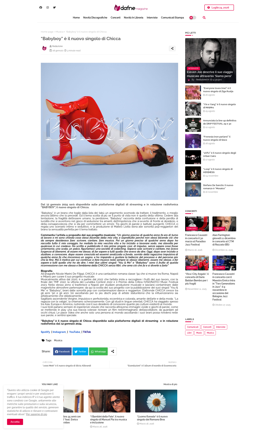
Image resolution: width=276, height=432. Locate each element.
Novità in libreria (133, 17)
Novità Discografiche (95, 17)
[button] (204, 17)
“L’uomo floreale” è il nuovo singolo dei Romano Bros (152, 418)
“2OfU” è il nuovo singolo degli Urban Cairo (219, 154)
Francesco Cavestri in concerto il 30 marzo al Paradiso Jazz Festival (196, 240)
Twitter (82, 351)
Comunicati (192, 327)
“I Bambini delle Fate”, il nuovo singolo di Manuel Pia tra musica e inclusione (108, 419)
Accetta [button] (15, 421)
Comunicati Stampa (172, 17)
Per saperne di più (36, 414)
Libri (189, 333)
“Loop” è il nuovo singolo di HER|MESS (218, 171)
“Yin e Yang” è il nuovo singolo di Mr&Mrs (219, 106)
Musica (59, 31)
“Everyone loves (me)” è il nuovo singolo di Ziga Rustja (218, 90)
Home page (47, 31)
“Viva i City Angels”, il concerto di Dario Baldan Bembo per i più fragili (197, 279)
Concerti (115, 17)
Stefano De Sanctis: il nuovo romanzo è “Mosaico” (218, 187)
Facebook (64, 351)
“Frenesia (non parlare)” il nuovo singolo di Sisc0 (216, 138)
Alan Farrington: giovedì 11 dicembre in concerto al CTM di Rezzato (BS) (224, 240)
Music (199, 333)
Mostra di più (170, 384)
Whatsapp (100, 351)
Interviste (152, 17)
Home (76, 17)
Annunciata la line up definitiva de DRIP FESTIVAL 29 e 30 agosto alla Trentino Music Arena (219, 125)
